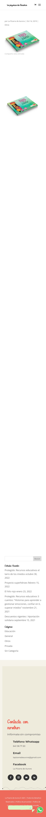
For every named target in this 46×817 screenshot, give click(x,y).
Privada (8, 645)
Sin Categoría (11, 650)
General (9, 636)
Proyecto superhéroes (16, 582)
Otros (7, 25)
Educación (10, 631)
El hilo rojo (10, 591)
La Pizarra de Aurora (16, 21)
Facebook (19, 764)
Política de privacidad (23, 802)
